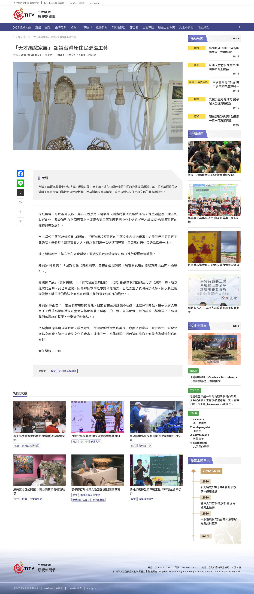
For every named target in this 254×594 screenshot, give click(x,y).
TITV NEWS (45, 12)
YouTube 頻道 (77, 3)
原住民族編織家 (68, 371)
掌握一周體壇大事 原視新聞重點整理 (211, 175)
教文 (53, 371)
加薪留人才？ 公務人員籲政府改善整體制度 (213, 310)
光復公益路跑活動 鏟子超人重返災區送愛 (224, 101)
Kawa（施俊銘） (88, 54)
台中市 (84, 441)
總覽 (75, 27)
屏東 (24, 499)
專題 (87, 27)
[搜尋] (239, 27)
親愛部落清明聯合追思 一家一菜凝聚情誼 (224, 118)
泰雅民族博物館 (30, 445)
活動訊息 (203, 27)
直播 (38, 27)
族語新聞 (101, 27)
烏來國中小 (144, 445)
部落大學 (95, 441)
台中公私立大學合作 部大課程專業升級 (95, 436)
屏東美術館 (36, 499)
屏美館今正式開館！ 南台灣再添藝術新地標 (39, 491)
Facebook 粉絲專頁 (54, 3)
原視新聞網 (47, 16)
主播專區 (148, 27)
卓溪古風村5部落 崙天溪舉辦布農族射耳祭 (226, 84)
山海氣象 (60, 27)
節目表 (134, 27)
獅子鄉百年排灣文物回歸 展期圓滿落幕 (95, 489)
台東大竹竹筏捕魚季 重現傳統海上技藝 (224, 67)
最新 (48, 27)
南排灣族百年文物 (90, 495)
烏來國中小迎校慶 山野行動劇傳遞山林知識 (155, 438)
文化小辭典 (186, 27)
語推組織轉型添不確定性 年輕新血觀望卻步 (155, 491)
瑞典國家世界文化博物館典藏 (88, 499)
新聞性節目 (118, 27)
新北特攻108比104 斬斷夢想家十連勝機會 (224, 50)
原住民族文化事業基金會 (26, 3)
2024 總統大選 (22, 27)
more (206, 536)
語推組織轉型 (145, 499)
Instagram (95, 3)
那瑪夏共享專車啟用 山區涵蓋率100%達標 (213, 220)
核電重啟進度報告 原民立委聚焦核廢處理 (213, 265)
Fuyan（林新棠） (66, 54)
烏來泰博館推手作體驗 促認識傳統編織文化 (39, 438)
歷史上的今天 (166, 27)
